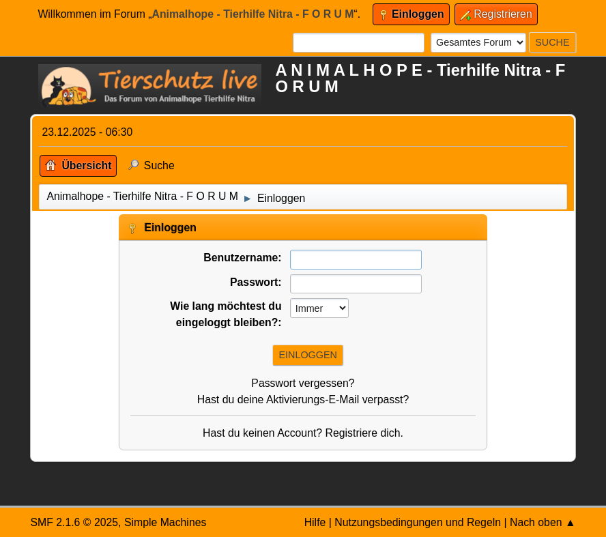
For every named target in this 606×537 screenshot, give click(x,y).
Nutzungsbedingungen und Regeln (417, 522)
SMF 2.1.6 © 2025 (74, 522)
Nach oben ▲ (543, 522)
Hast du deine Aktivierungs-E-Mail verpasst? (303, 399)
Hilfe (315, 522)
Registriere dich (363, 433)
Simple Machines (165, 522)
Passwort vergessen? (302, 383)
